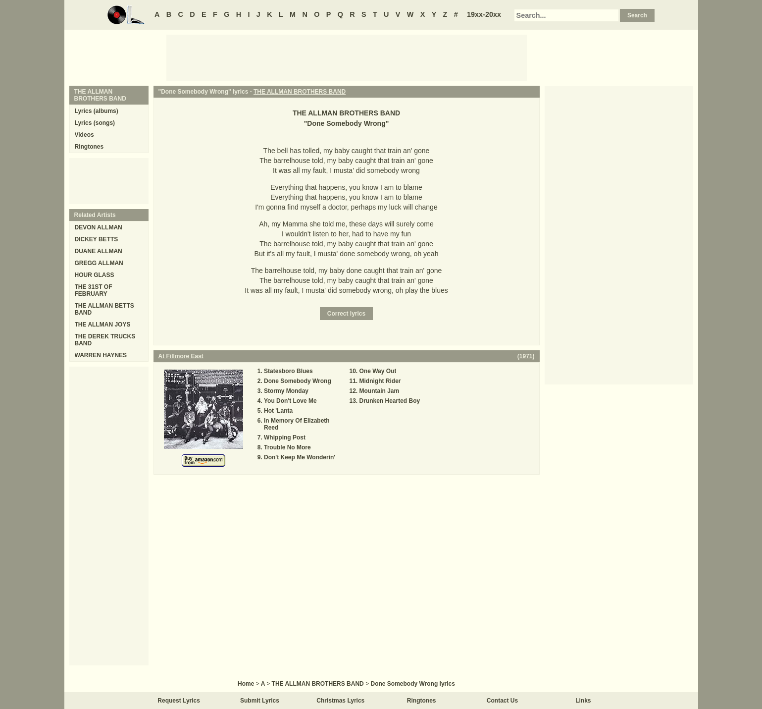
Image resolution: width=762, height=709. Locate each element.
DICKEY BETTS (96, 239)
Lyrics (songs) (95, 122)
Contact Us (502, 700)
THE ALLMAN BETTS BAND (104, 309)
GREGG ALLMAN (99, 263)
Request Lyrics (178, 700)
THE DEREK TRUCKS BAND (105, 340)
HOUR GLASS (94, 275)
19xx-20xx (484, 14)
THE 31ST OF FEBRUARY (93, 290)
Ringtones (89, 146)
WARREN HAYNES (101, 355)
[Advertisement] (346, 57)
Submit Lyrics (259, 700)
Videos (84, 134)
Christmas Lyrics (340, 700)
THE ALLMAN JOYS (103, 324)
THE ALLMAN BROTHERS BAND (300, 91)
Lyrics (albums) (96, 111)
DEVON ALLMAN (98, 227)
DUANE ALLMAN (98, 251)
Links (583, 700)
